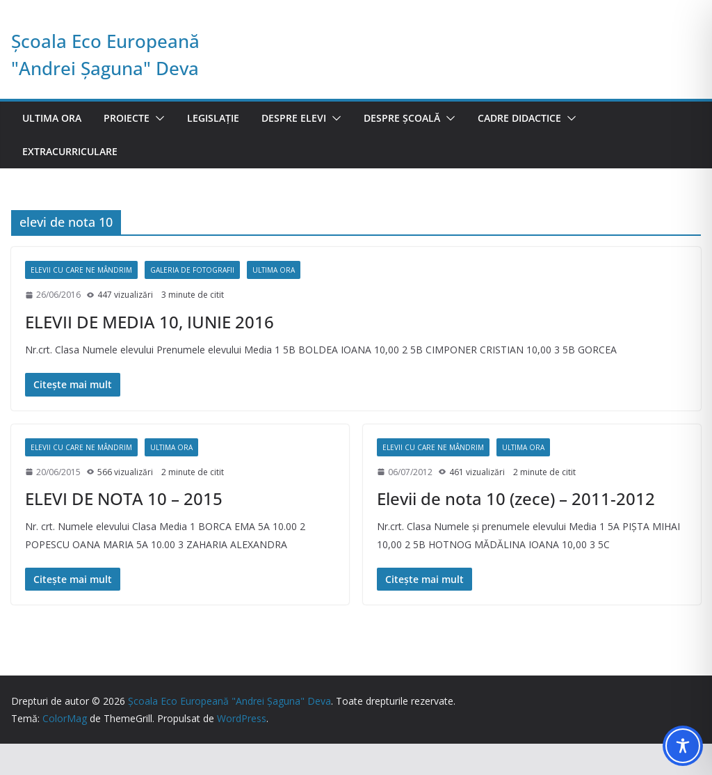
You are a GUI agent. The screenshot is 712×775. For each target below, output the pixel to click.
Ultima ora (51, 118)
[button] (157, 118)
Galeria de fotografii (192, 270)
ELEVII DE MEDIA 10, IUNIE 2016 (149, 321)
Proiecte (126, 118)
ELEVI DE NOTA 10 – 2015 (123, 498)
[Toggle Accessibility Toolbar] (683, 746)
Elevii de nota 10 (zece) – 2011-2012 (516, 498)
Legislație (213, 118)
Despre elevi (293, 118)
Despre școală (402, 118)
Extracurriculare (70, 151)
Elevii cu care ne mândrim (81, 270)
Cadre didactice (519, 118)
